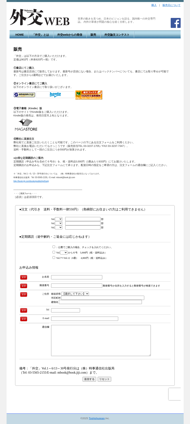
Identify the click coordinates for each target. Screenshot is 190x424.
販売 (93, 34)
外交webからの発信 (69, 34)
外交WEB (40, 17)
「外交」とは (40, 34)
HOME (20, 34)
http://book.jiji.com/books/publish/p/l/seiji (31, 181)
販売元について (172, 5)
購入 (154, 5)
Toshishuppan (97, 418)
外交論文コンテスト (117, 34)
